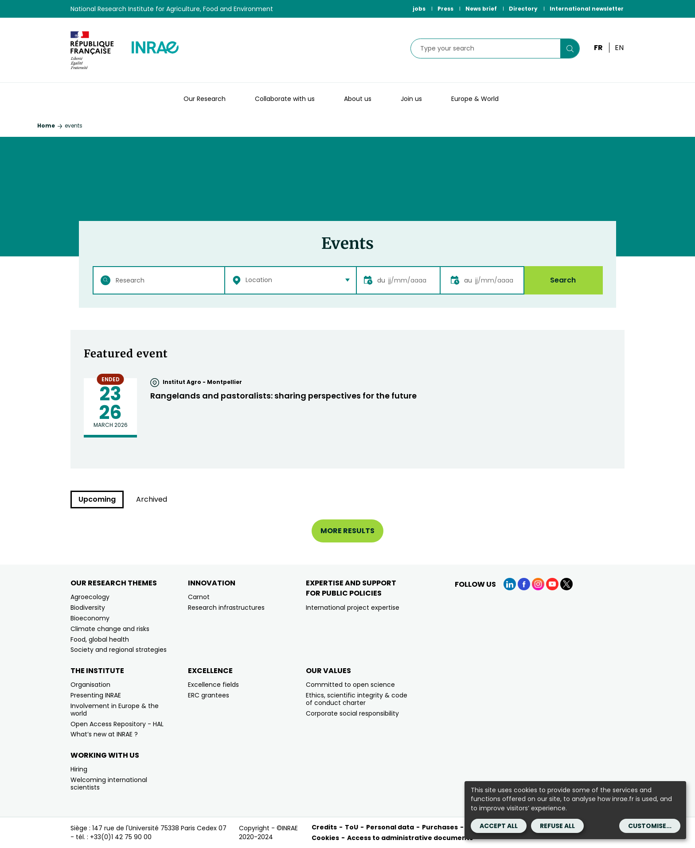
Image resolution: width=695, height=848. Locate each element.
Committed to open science (350, 684)
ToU (351, 827)
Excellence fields (213, 684)
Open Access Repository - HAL (117, 724)
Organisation (90, 684)
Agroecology (89, 596)
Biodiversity (87, 607)
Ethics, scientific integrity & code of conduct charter (356, 699)
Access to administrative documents (410, 837)
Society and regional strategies (118, 649)
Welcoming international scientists (108, 783)
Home (46, 125)
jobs (419, 8)
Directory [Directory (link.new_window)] (523, 8)
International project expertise (352, 607)
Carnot (199, 596)
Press (445, 8)
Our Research (205, 98)
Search (563, 280)
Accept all (499, 825)
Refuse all (557, 825)
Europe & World (475, 98)
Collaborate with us (285, 98)
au (468, 280)
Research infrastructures (226, 607)
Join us (411, 98)
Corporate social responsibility (352, 713)
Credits (324, 827)
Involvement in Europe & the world (114, 709)
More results (347, 531)
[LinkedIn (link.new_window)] (510, 584)
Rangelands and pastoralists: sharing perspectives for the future (283, 395)
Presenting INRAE (95, 695)
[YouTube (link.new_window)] (552, 584)
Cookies (325, 837)
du (381, 280)
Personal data (390, 827)
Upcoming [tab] (97, 499)
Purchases (440, 827)
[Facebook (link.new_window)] (524, 584)
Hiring (78, 769)
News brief (481, 8)
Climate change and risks (109, 628)
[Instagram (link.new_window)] (538, 584)
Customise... (650, 825)
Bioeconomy (89, 618)
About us (357, 98)
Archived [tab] (151, 499)
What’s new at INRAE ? (104, 734)
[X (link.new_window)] (566, 584)
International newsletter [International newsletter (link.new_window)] (587, 8)
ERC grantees (208, 695)
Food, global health (99, 639)
